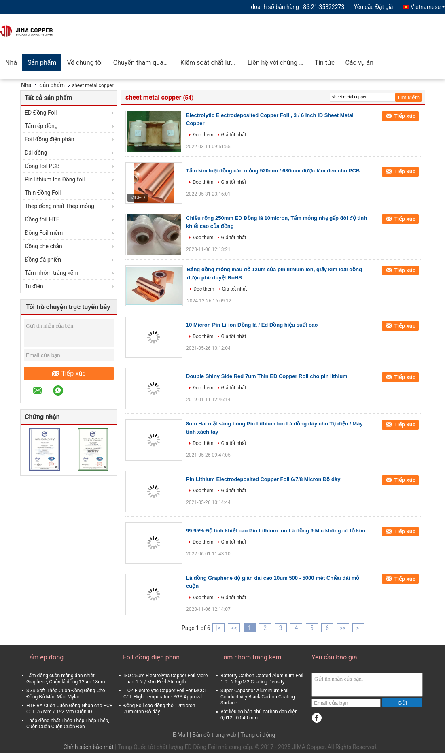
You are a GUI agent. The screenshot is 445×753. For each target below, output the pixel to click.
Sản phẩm (42, 62)
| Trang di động (256, 735)
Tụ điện (34, 286)
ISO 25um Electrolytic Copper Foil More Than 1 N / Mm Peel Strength (165, 679)
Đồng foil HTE (42, 219)
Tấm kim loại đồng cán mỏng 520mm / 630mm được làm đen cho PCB (273, 171)
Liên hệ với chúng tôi (277, 62)
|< (218, 628)
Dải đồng (36, 152)
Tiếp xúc (69, 373)
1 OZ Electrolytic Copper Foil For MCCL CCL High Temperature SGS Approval (165, 694)
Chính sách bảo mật (89, 747)
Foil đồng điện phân (49, 139)
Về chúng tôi (84, 62)
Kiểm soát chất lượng (211, 62)
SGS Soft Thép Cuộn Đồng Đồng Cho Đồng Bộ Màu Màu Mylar (65, 694)
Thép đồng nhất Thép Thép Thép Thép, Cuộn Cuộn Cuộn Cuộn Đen (67, 724)
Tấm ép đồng (41, 126)
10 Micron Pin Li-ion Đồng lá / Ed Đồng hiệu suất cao (252, 325)
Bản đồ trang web (215, 735)
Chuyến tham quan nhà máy (144, 62)
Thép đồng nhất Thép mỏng (59, 206)
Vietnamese (428, 7)
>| (358, 628)
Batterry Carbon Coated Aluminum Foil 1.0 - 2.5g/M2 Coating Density (261, 679)
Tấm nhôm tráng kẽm (51, 273)
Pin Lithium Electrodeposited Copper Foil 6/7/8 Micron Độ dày (263, 479)
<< (234, 628)
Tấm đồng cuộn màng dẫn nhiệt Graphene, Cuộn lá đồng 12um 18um (65, 679)
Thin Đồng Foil (43, 192)
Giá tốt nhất (233, 135)
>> (343, 628)
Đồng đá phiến (43, 259)
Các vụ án (359, 62)
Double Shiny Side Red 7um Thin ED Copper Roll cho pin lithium (267, 376)
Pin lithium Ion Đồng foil (55, 179)
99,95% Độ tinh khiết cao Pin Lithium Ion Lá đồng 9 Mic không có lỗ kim (275, 531)
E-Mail (180, 735)
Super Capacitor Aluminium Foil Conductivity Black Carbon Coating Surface (257, 697)
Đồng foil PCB (42, 166)
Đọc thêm (203, 135)
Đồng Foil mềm (44, 233)
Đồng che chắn (43, 246)
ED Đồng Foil (41, 112)
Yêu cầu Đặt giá (373, 7)
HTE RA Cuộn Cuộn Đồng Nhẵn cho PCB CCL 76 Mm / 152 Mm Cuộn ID (69, 709)
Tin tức (325, 62)
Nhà (11, 62)
